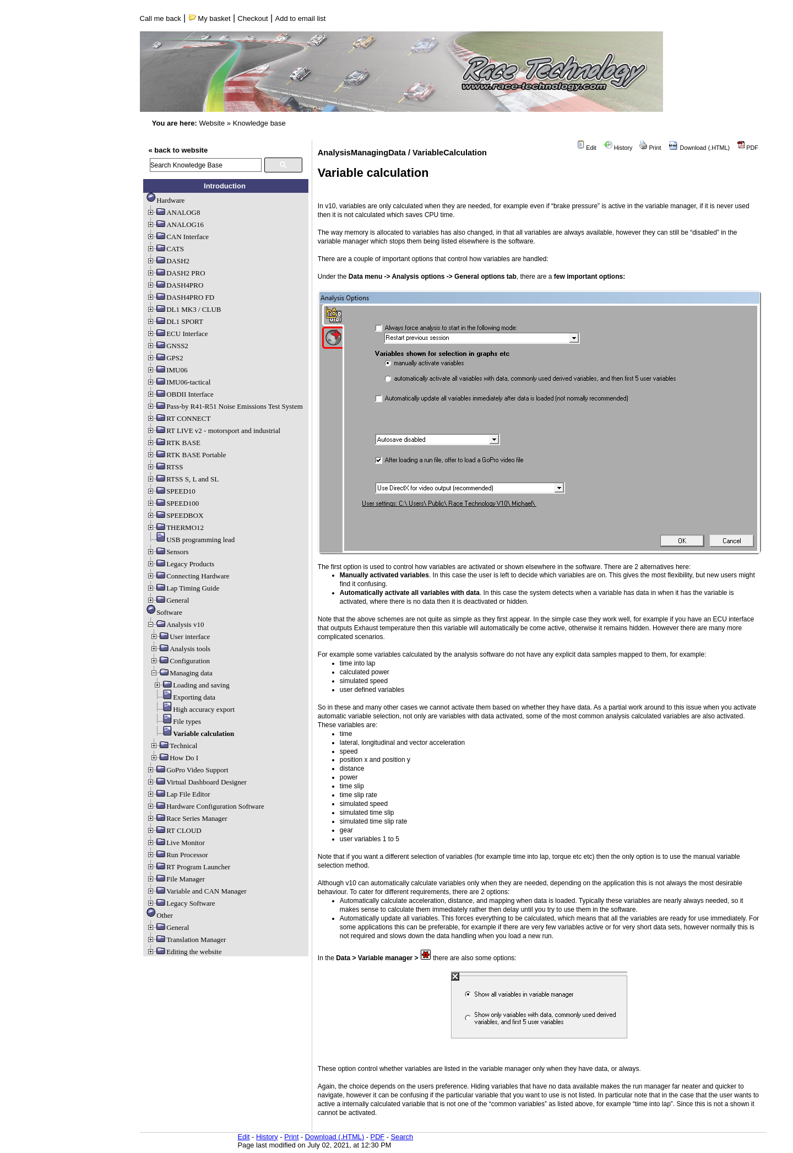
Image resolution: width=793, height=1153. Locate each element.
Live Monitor (175, 842)
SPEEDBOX (174, 515)
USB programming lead (190, 539)
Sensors (167, 552)
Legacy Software (180, 903)
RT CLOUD (174, 830)
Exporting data (184, 697)
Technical (173, 745)
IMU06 (166, 370)
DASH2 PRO (175, 273)
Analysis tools (180, 649)
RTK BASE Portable (186, 455)
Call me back (160, 18)
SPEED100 (172, 503)
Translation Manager (186, 939)
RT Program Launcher (188, 867)
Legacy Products (180, 564)
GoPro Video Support (187, 770)
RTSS (164, 467)
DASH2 (167, 261)
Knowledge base (259, 123)
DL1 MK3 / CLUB (183, 309)
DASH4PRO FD (180, 297)
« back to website (178, 150)
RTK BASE (173, 443)
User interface (180, 636)
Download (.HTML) (699, 147)
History (618, 147)
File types (177, 721)
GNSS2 (167, 346)
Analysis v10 (175, 624)
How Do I (174, 758)
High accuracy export (194, 709)
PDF (747, 147)
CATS (165, 249)
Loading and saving (191, 685)
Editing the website (183, 952)
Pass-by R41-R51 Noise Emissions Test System (224, 406)
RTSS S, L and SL (182, 479)
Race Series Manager (186, 818)
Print (650, 147)
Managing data (181, 673)
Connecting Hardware (187, 576)
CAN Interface (177, 236)
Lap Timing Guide (182, 588)
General (167, 600)
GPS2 (164, 358)
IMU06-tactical (178, 382)
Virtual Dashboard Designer (196, 782)
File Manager (175, 879)
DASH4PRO (174, 285)
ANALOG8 (173, 212)
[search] (206, 165)
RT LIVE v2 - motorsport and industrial (213, 430)
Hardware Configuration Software (205, 806)
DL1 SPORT (174, 321)
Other (159, 915)
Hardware (165, 200)
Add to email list (300, 18)
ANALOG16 (175, 224)
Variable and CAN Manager (196, 891)
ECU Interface (177, 333)
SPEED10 (170, 491)
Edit (586, 147)
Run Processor (177, 855)
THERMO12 (175, 527)
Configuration (180, 661)
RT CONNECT (178, 418)
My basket (209, 18)
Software (164, 612)
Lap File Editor (178, 794)
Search (402, 1137)
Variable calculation (193, 733)
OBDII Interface (180, 394)
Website (212, 123)
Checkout (253, 18)
